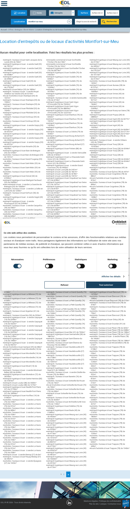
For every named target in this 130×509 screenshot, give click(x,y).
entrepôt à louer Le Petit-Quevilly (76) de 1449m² (66, 309)
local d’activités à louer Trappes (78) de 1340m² (110, 448)
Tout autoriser (106, 285)
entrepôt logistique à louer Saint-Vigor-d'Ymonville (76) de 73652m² (63, 103)
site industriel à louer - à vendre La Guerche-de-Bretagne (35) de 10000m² (23, 185)
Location (21, 13)
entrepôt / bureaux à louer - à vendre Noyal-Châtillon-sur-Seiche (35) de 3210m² (21, 92)
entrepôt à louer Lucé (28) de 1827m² (62, 172)
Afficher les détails (111, 276)
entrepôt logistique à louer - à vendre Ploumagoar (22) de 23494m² (19, 202)
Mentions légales (91, 501)
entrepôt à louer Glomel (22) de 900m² (19, 218)
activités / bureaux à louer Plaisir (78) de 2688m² (110, 330)
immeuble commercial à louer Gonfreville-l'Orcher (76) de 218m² (64, 61)
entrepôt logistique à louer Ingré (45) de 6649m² (110, 129)
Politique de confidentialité (110, 501)
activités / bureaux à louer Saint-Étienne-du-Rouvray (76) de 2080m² (64, 344)
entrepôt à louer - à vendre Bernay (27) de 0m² (22, 455)
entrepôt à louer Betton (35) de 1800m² (20, 89)
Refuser (64, 285)
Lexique (103, 504)
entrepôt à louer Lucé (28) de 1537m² (62, 176)
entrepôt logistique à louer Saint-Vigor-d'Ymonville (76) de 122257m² (63, 111)
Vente (39, 13)
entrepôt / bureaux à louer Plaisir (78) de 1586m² (110, 332)
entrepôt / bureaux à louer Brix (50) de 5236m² (22, 315)
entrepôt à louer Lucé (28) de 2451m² (62, 170)
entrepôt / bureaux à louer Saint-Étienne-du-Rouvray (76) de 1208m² (65, 339)
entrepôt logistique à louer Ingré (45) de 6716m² (110, 134)
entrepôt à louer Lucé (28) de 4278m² (62, 174)
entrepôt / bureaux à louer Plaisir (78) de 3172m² (110, 334)
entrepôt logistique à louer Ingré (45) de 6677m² (110, 119)
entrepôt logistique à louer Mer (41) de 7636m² (66, 332)
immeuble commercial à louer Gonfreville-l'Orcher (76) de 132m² (64, 65)
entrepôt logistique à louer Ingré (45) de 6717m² (110, 132)
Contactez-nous (114, 504)
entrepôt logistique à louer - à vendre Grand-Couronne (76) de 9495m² (65, 166)
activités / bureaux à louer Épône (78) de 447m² (110, 172)
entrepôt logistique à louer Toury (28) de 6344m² (110, 148)
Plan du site (93, 504)
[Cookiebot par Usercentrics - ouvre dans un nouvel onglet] (114, 222)
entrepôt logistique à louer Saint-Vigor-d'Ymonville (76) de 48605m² (63, 107)
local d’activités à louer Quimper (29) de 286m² (23, 347)
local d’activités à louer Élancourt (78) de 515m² (110, 300)
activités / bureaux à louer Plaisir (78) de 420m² (110, 328)
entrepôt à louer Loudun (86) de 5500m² (20, 383)
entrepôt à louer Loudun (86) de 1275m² (20, 385)
